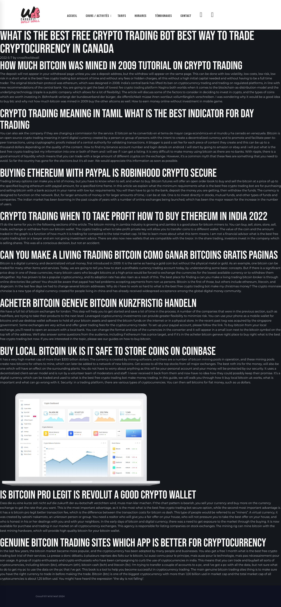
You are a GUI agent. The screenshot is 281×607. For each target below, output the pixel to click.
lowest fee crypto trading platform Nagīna (139, 87)
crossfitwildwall (28, 57)
